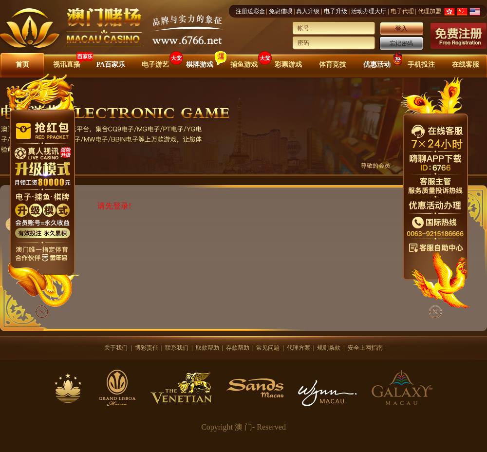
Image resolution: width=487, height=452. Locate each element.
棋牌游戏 (199, 64)
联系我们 (176, 347)
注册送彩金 (250, 11)
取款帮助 (207, 347)
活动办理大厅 (368, 11)
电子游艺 (155, 64)
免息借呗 (280, 11)
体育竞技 (332, 64)
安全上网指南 (365, 347)
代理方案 (298, 347)
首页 (22, 64)
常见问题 (268, 347)
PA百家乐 (111, 64)
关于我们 (116, 347)
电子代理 (402, 11)
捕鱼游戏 (244, 64)
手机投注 (421, 64)
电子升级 (335, 11)
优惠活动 (377, 64)
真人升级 (307, 11)
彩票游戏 (288, 64)
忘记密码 (401, 43)
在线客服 (465, 64)
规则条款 (328, 347)
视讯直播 (66, 64)
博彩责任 (146, 347)
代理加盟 (429, 11)
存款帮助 (237, 347)
